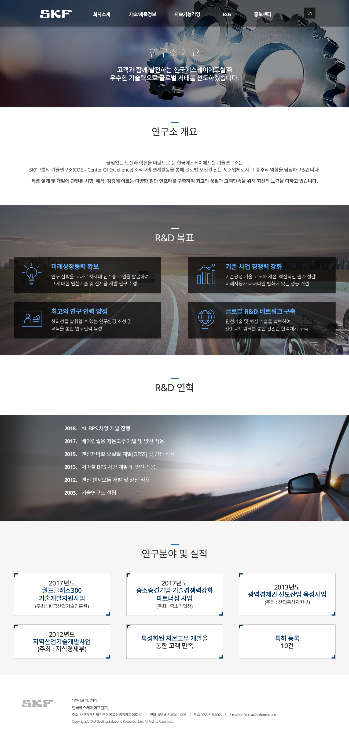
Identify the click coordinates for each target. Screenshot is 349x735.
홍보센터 (262, 14)
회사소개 (101, 14)
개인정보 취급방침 (84, 700)
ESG (227, 14)
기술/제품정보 (142, 14)
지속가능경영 (187, 14)
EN (309, 13)
